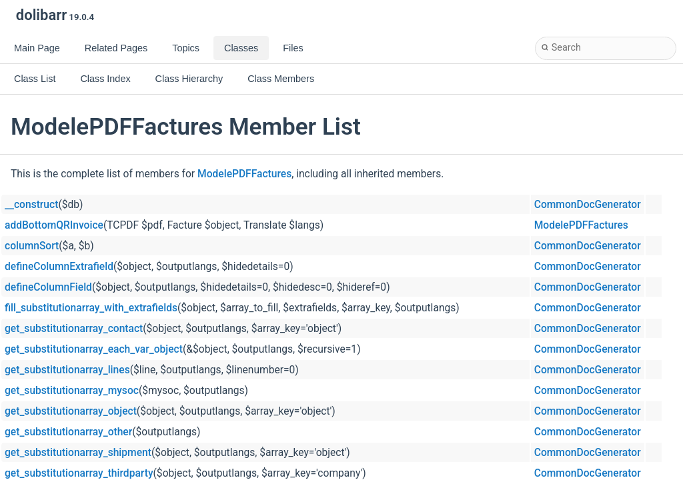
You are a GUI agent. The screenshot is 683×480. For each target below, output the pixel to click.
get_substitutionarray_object (71, 411)
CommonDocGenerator (587, 205)
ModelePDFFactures (244, 174)
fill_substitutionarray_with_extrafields (91, 308)
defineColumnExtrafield (59, 267)
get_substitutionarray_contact (74, 329)
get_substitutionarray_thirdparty (79, 473)
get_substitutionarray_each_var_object (94, 349)
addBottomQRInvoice (54, 225)
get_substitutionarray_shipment (78, 453)
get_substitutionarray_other (68, 432)
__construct (31, 205)
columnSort (32, 246)
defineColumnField (48, 287)
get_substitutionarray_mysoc (72, 391)
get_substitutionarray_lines (67, 370)
